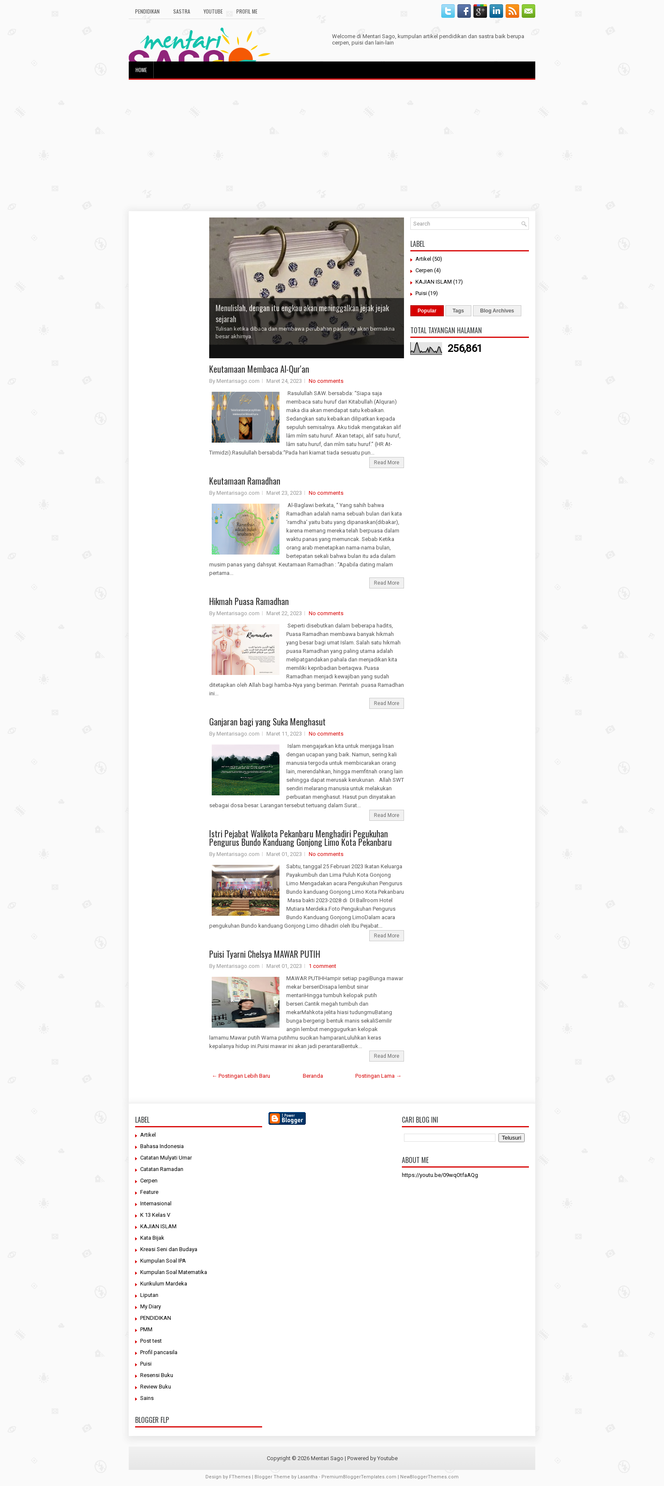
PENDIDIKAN (155, 1318)
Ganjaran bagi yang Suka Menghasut (267, 721)
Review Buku (155, 1386)
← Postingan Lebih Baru (241, 1076)
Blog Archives (497, 311)
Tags (458, 311)
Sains (147, 1398)
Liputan (149, 1295)
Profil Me (246, 11)
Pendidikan (147, 11)
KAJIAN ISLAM (433, 282)
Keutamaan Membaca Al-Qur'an (259, 369)
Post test (151, 1341)
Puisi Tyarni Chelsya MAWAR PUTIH (264, 954)
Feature (149, 1192)
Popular (427, 311)
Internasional (156, 1203)
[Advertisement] (332, 145)
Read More (386, 463)
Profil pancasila (158, 1352)
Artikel (423, 259)
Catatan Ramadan (161, 1169)
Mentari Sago (327, 1458)
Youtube (213, 11)
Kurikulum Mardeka (163, 1283)
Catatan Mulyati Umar (166, 1157)
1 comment (322, 966)
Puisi (421, 293)
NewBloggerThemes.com (429, 1477)
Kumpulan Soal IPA (163, 1260)
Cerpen (424, 270)
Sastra (181, 11)
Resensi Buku (156, 1375)
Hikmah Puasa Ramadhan (249, 601)
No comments (326, 381)
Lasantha (308, 1477)
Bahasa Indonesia (162, 1146)
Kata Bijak (152, 1238)
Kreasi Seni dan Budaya (168, 1249)
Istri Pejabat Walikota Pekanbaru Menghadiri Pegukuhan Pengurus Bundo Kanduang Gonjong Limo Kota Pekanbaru (300, 837)
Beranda (313, 1076)
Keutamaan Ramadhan (244, 481)
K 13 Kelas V (155, 1215)
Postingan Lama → (378, 1076)
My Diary (150, 1306)
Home (141, 69)
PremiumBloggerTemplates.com (358, 1477)
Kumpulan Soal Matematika (173, 1272)
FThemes (240, 1477)
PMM (146, 1329)
